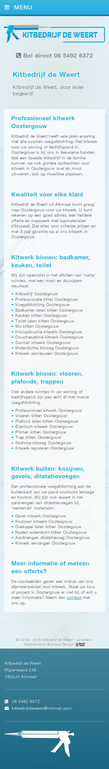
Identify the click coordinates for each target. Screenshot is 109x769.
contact (74, 598)
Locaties (84, 640)
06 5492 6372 (26, 702)
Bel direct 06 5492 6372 (54, 56)
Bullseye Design (60, 644)
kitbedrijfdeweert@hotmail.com (42, 709)
